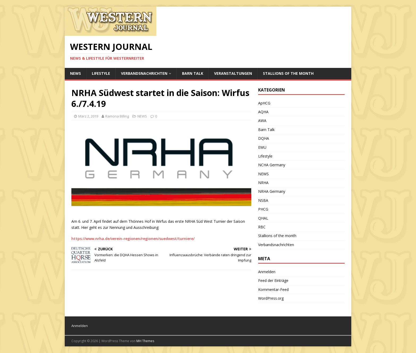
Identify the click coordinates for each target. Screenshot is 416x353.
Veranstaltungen (233, 73)
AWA (262, 120)
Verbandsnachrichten (144, 73)
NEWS (75, 73)
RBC (262, 226)
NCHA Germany (271, 164)
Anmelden (266, 271)
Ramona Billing (117, 116)
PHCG (263, 209)
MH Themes (145, 341)
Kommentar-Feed (273, 289)
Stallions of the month (288, 73)
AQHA (263, 111)
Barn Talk (192, 73)
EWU (262, 147)
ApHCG (264, 103)
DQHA (263, 138)
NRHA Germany (271, 191)
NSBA (263, 200)
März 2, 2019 (88, 116)
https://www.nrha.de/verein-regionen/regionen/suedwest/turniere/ (132, 238)
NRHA (263, 182)
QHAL (263, 218)
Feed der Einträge (273, 280)
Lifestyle (101, 73)
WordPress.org (271, 298)
